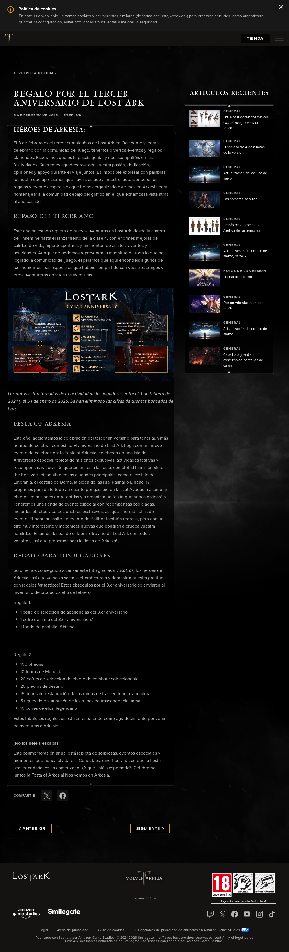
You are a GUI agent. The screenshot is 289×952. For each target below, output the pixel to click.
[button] (91, 334)
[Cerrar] (281, 7)
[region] (229, 239)
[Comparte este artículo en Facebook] (62, 795)
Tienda (255, 39)
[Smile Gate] (64, 914)
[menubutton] (279, 38)
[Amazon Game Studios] (26, 914)
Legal (44, 930)
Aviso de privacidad (72, 930)
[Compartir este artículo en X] (46, 795)
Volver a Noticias (34, 73)
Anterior (32, 829)
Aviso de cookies (111, 930)
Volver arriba (144, 878)
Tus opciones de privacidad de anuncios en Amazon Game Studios (192, 930)
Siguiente (150, 829)
